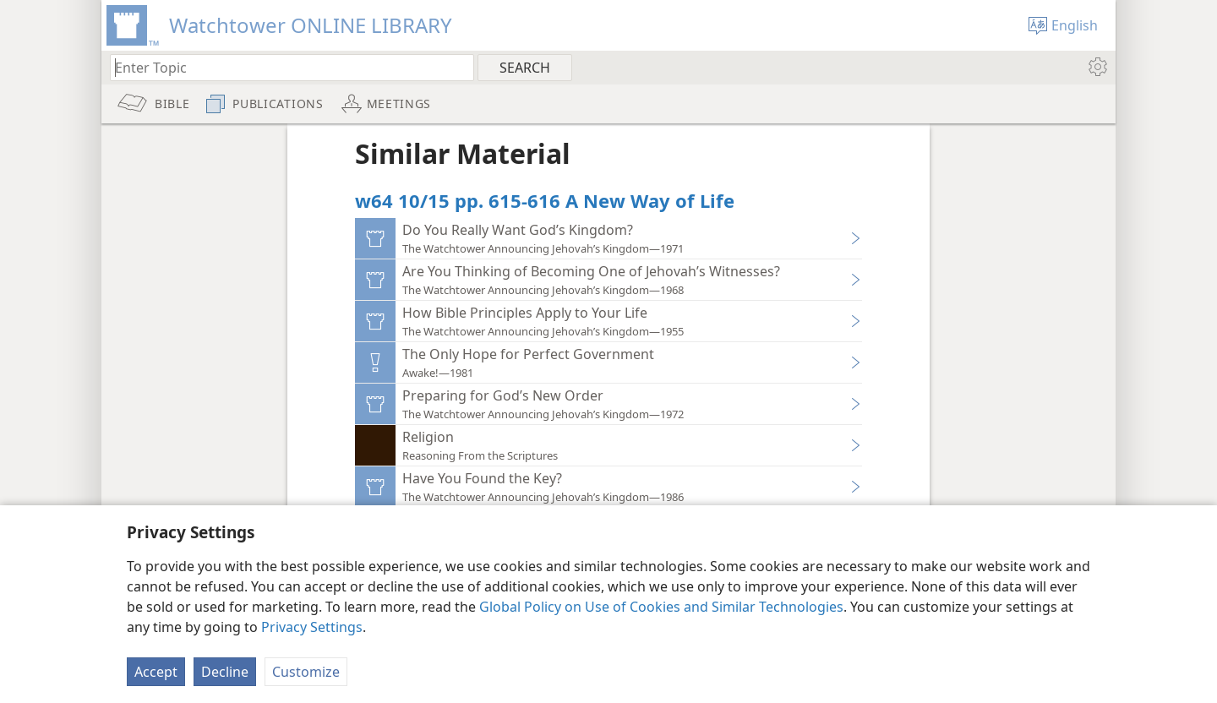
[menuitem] (1096, 66)
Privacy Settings (312, 627)
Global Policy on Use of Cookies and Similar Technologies (661, 606)
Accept (155, 671)
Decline (224, 671)
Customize (306, 671)
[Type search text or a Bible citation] (284, 67)
